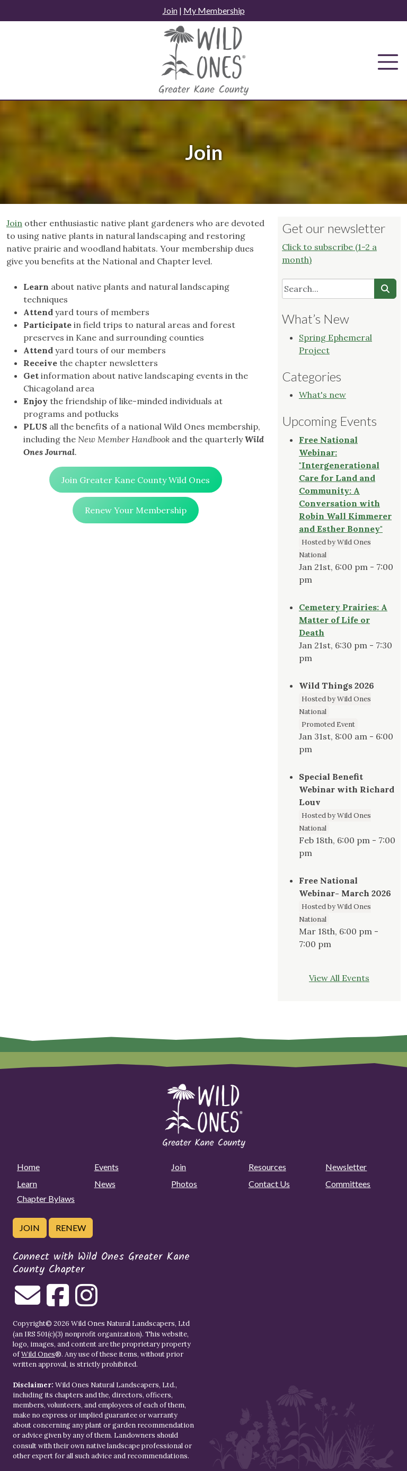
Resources (267, 1167)
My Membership (214, 10)
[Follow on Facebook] (58, 1301)
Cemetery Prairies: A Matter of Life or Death (343, 620)
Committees (347, 1184)
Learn (27, 1184)
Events (106, 1167)
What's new (322, 394)
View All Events (339, 978)
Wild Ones (38, 1354)
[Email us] (27, 1301)
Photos (184, 1184)
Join (170, 10)
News (105, 1184)
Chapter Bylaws (46, 1198)
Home (28, 1167)
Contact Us (269, 1184)
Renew (71, 1228)
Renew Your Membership (136, 510)
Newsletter (346, 1167)
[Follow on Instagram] (86, 1301)
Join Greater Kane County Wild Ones (135, 480)
